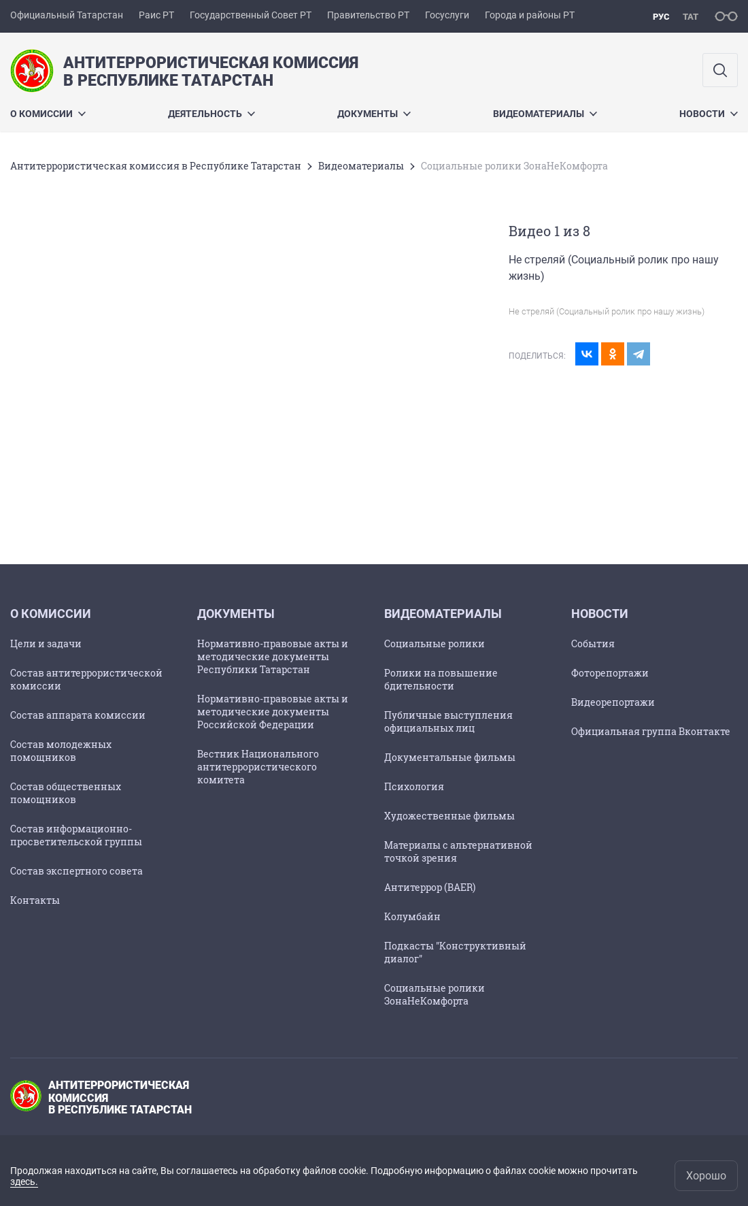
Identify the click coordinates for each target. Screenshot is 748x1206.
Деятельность (211, 113)
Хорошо (706, 1175)
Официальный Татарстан (66, 15)
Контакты (35, 900)
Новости (708, 113)
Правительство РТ (368, 15)
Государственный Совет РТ (250, 15)
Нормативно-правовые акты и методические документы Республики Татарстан (272, 656)
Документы (374, 113)
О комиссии (48, 113)
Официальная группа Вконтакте (650, 731)
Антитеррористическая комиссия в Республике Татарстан (155, 165)
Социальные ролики (434, 643)
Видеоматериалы (545, 113)
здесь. (24, 1181)
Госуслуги (447, 15)
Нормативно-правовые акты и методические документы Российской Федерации (272, 711)
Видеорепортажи (613, 702)
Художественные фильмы (449, 815)
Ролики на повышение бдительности (441, 679)
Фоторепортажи (610, 672)
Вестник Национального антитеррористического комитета (258, 766)
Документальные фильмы (449, 757)
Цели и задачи (46, 643)
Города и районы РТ (530, 15)
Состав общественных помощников (65, 793)
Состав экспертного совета (76, 870)
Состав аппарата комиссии (78, 714)
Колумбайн (412, 916)
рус (661, 17)
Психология (414, 786)
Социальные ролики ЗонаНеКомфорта (434, 994)
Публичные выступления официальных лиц (448, 721)
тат (690, 17)
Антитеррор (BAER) (429, 887)
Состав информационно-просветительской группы (76, 835)
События (593, 643)
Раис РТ (156, 15)
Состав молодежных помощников (61, 751)
